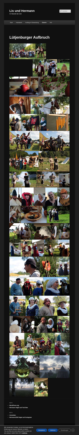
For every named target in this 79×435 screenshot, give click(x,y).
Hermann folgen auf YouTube (18, 407)
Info (51, 22)
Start (11, 22)
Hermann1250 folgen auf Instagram (20, 417)
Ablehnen (48, 428)
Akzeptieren (34, 428)
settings (13, 433)
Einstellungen (62, 428)
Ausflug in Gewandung (32, 22)
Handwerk (19, 22)
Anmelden (12, 415)
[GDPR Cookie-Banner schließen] (72, 428)
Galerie (44, 22)
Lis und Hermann (22, 10)
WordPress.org (14, 405)
